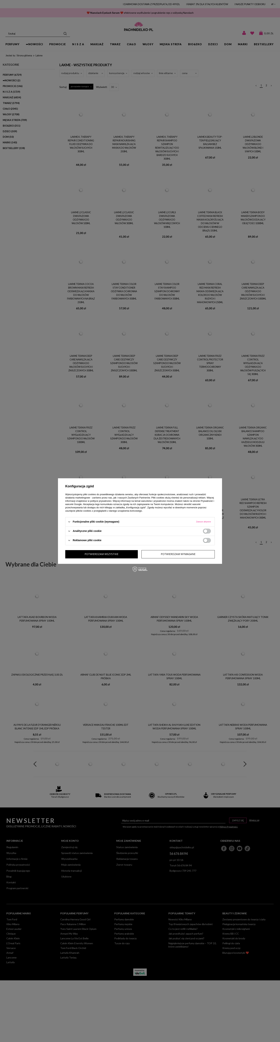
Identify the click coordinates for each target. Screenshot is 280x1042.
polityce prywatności (100, 501)
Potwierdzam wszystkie (178, 554)
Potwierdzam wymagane (102, 554)
